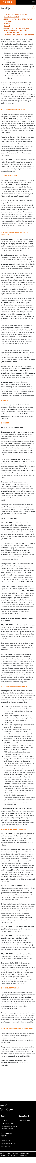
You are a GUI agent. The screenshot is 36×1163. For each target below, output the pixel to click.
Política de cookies (25, 1153)
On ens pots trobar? (7, 1123)
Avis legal (2, 1153)
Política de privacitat (12, 1153)
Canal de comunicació (6, 1155)
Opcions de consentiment (20, 1155)
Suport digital (5, 1140)
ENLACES (7, 26)
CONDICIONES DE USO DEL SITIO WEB (16, 28)
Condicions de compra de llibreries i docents (9, 1127)
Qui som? (4, 1120)
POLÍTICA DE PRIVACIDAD (12, 32)
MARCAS (7, 23)
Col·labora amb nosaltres (8, 1143)
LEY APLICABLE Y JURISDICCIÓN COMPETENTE (19, 35)
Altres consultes (6, 1146)
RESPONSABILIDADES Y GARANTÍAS (15, 30)
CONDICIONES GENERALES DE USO (15, 14)
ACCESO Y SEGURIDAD (11, 17)
